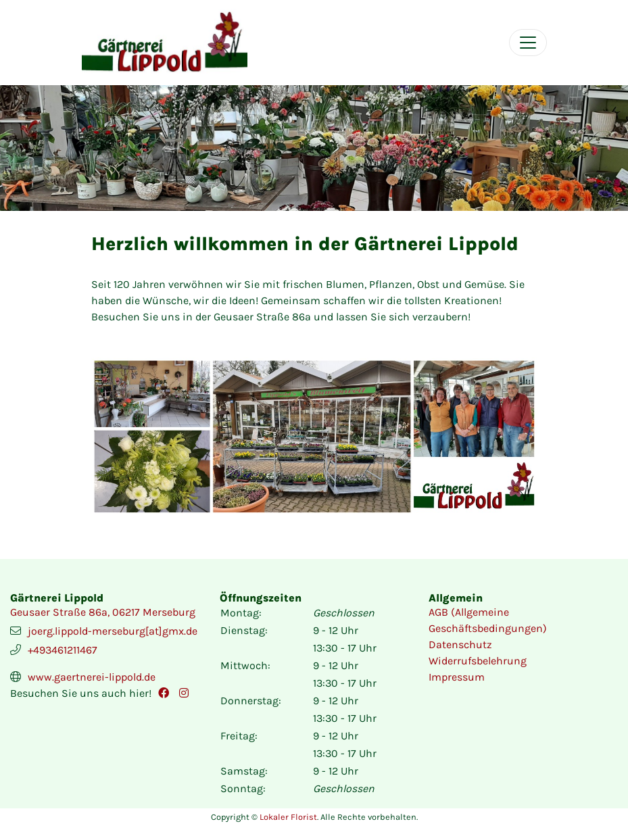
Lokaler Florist (288, 817)
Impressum (457, 676)
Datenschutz (460, 644)
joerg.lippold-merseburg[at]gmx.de (112, 631)
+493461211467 (62, 649)
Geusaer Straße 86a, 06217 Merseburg (102, 612)
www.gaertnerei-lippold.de (91, 676)
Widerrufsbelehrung (478, 660)
